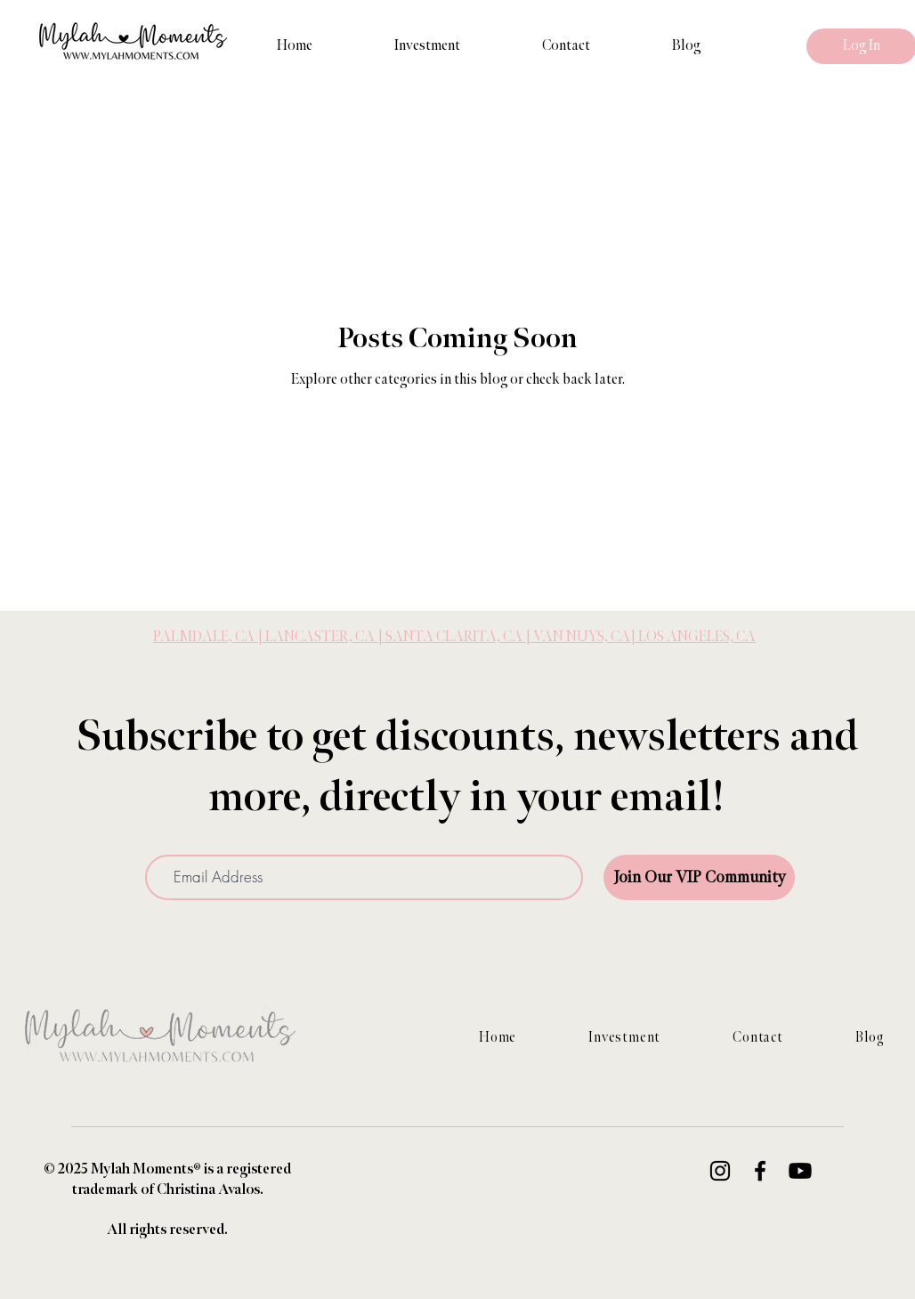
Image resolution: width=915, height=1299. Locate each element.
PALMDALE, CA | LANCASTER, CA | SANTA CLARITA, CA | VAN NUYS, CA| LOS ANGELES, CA (454, 637)
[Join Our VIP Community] (699, 877)
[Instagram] (720, 1170)
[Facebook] (760, 1170)
